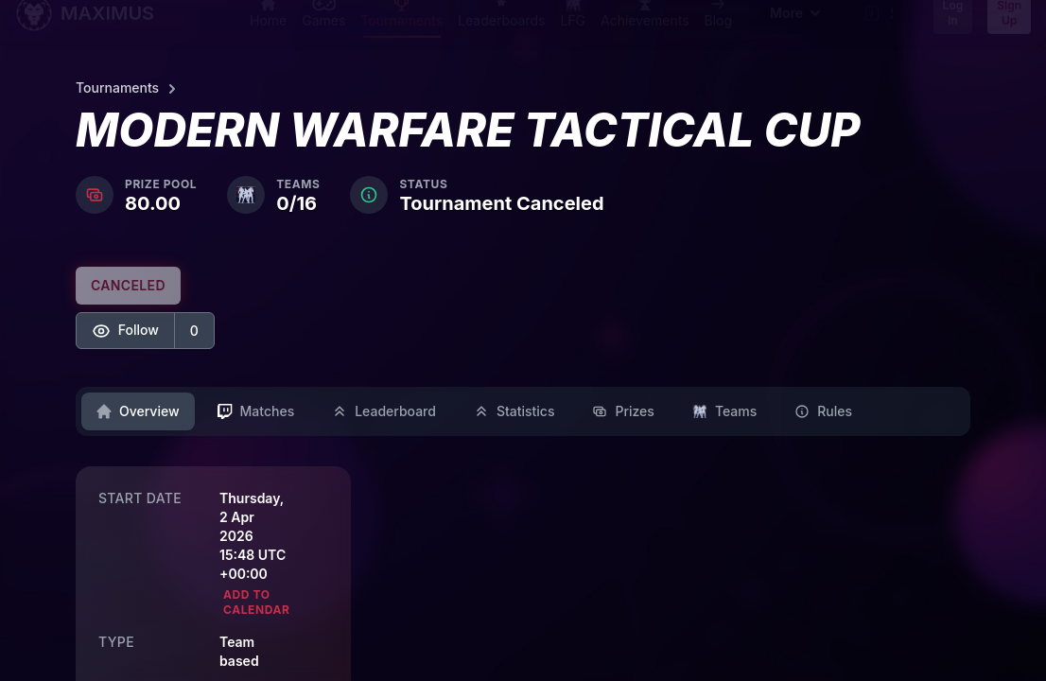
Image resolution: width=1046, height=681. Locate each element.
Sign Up (1009, 29)
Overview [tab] (138, 411)
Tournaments (129, 89)
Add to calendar (256, 602)
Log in (953, 29)
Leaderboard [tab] (384, 411)
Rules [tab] (823, 411)
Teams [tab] (724, 411)
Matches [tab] (256, 411)
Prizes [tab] (623, 411)
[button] (145, 330)
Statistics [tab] (514, 411)
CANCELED (128, 285)
